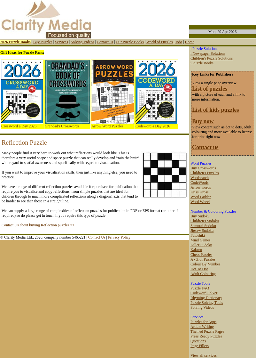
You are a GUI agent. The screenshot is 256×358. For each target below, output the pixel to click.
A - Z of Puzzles (202, 259)
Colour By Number (205, 264)
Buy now (203, 121)
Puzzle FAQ (199, 288)
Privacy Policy (119, 237)
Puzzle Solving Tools (206, 302)
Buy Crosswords (203, 168)
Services (61, 42)
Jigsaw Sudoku (201, 230)
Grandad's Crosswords (62, 126)
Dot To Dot (199, 269)
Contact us (105, 42)
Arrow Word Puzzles (107, 126)
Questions (198, 341)
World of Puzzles (159, 42)
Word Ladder (200, 197)
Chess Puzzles (201, 254)
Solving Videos (82, 42)
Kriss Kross (199, 192)
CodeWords (199, 182)
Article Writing (202, 326)
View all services (203, 355)
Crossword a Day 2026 (18, 126)
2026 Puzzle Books (15, 42)
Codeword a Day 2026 (153, 126)
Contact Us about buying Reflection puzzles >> (38, 225)
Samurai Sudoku (203, 226)
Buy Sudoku (200, 216)
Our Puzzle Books (130, 42)
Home (189, 42)
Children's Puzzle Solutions (211, 58)
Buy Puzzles (42, 42)
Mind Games (200, 240)
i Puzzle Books (201, 63)
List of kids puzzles (215, 110)
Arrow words (200, 187)
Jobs (178, 42)
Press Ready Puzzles (206, 336)
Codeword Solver (203, 293)
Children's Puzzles (204, 173)
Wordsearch (199, 177)
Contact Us (96, 237)
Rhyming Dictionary (206, 298)
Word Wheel (200, 201)
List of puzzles (209, 88)
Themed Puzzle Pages (207, 331)
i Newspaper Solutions (207, 53)
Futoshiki (197, 235)
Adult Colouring (203, 274)
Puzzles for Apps (203, 322)
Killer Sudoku (201, 245)
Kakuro (196, 250)
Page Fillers (199, 346)
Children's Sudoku (204, 221)
